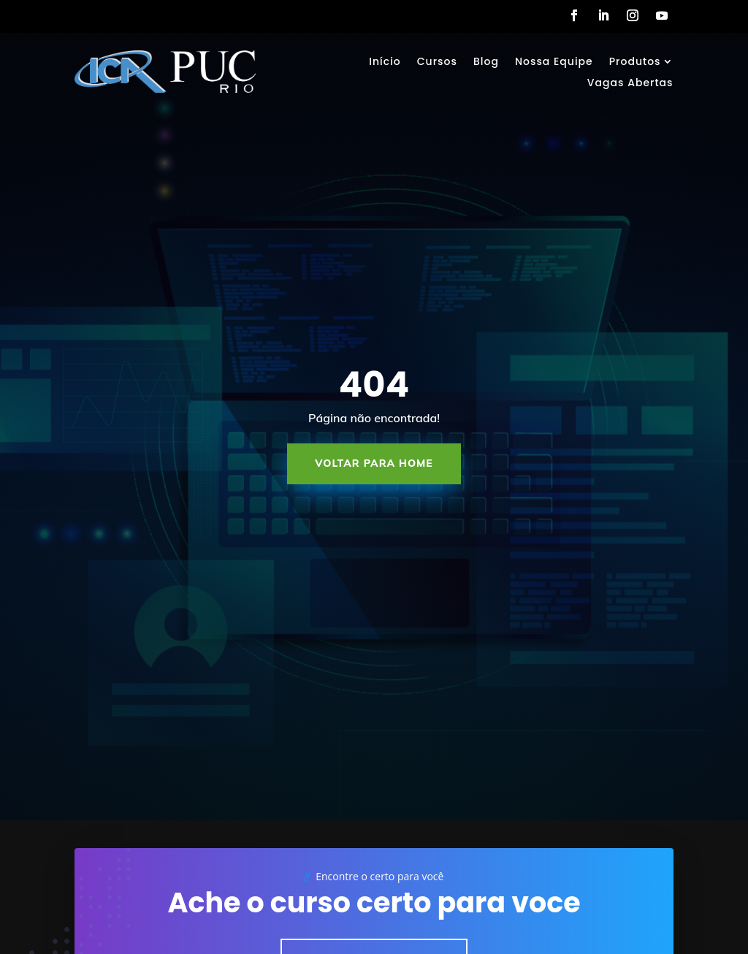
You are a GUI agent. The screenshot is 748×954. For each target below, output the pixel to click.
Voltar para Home (374, 463)
